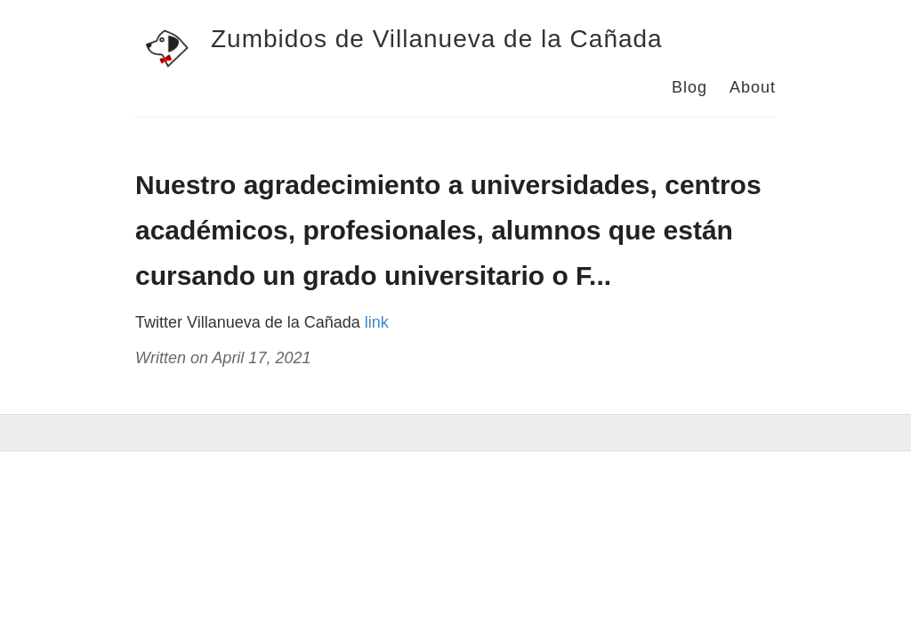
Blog (689, 87)
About (753, 87)
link (377, 322)
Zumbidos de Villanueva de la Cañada (437, 39)
